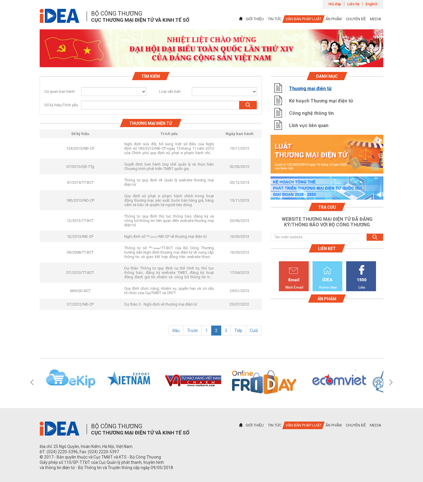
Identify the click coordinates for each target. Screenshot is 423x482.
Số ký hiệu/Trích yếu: (59, 105)
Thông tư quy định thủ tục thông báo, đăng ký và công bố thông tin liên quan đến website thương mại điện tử (169, 220)
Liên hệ (353, 4)
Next (391, 382)
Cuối (254, 330)
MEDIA (375, 19)
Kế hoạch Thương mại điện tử (321, 101)
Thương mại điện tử (310, 88)
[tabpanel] (211, 48)
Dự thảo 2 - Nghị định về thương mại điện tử (160, 304)
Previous (32, 382)
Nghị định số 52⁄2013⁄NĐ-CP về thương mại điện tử (165, 236)
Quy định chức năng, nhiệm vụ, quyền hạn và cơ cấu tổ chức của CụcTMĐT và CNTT (169, 290)
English (371, 4)
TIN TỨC (274, 19)
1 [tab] (211, 62)
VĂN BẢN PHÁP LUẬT (303, 19)
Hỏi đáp (334, 4)
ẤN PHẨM (333, 19)
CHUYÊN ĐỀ (356, 19)
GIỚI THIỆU (255, 19)
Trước (192, 330)
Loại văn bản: (170, 91)
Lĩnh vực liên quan (308, 125)
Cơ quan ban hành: (59, 91)
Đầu (176, 330)
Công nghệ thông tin (311, 113)
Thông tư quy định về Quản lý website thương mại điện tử (169, 182)
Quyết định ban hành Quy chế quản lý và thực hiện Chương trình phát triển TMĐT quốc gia (169, 166)
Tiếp (238, 330)
